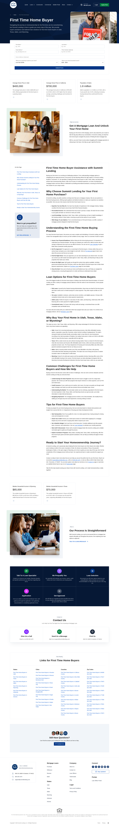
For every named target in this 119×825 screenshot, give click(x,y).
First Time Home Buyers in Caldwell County (70, 682)
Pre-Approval (88, 251)
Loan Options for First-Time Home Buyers (27, 189)
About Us (72, 766)
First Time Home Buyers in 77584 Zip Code (95, 700)
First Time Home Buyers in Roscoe (45, 675)
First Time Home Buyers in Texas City (44, 683)
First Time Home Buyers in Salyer (44, 702)
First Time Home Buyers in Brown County (69, 713)
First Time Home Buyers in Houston (45, 672)
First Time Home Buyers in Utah (20, 673)
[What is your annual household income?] (82, 62)
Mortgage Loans (65, 311)
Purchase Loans (74, 266)
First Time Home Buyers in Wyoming (20, 686)
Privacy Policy (73, 791)
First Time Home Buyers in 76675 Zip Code (95, 691)
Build (48, 776)
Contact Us (91, 462)
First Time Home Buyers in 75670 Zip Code (95, 682)
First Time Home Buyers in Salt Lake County (70, 686)
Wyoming (49, 794)
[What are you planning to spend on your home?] (36, 62)
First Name (18, 44)
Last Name (64, 44)
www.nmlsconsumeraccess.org (26, 768)
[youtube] (102, 767)
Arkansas (49, 798)
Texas (48, 788)
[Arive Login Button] (96, 4)
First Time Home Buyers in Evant (44, 687)
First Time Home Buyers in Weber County (69, 700)
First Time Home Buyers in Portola (44, 699)
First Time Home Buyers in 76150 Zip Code (95, 686)
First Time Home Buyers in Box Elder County (70, 677)
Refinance (49, 769)
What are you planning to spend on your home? (26, 60)
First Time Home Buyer (24, 14)
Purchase (49, 766)
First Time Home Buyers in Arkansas (20, 691)
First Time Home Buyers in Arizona (20, 695)
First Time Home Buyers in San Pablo (44, 705)
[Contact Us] (59, 743)
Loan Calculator (94, 244)
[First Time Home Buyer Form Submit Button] (59, 68)
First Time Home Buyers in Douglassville (42, 690)
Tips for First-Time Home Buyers (25, 204)
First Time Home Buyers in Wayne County (69, 709)
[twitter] (105, 767)
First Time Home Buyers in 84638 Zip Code (95, 673)
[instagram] (96, 767)
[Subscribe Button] (100, 771)
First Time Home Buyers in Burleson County (70, 704)
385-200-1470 (76, 460)
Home (15, 14)
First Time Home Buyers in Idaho (20, 682)
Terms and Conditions (75, 788)
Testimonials (69, 464)
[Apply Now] (104, 4)
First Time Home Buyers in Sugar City (44, 695)
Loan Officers (73, 773)
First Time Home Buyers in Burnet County (69, 691)
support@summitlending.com (60, 460)
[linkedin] (99, 767)
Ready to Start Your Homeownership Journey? (29, 207)
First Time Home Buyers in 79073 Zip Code (95, 713)
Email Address (19, 50)
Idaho (48, 791)
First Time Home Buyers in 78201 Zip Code (95, 704)
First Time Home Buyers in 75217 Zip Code (95, 677)
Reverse (49, 773)
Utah (48, 784)
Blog (71, 779)
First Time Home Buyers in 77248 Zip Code (95, 695)
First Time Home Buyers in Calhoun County (70, 673)
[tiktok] (108, 767)
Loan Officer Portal (96, 780)
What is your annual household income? (70, 60)
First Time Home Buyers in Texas (20, 677)
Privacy (103, 822)
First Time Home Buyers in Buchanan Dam (42, 678)
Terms (99, 822)
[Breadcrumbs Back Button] (10, 15)
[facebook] (93, 767)
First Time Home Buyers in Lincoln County (70, 695)
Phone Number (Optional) (67, 50)
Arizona (49, 801)
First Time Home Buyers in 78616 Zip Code (95, 709)
